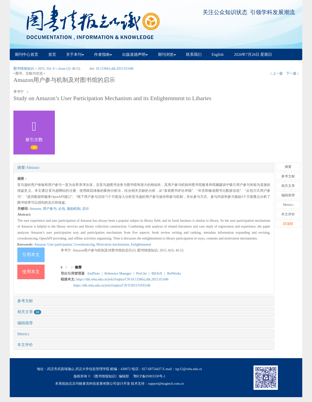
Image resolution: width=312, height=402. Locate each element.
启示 (85, 209)
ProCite (141, 273)
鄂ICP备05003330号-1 (149, 376)
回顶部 (288, 224)
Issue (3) (64, 68)
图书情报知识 (23, 68)
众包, (62, 209)
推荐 (78, 267)
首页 (52, 54)
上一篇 (277, 73)
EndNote (94, 273)
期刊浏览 (167, 54)
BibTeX (157, 273)
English (218, 54)
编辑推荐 (25, 323)
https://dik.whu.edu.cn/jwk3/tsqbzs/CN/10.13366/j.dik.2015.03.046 (122, 279)
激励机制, (74, 209)
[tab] (144, 167)
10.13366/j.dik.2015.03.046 (114, 68)
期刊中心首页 (26, 54)
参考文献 (25, 301)
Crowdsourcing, (85, 244)
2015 (41, 68)
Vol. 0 (50, 68)
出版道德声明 (135, 54)
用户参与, (50, 209)
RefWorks (174, 273)
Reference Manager (118, 273)
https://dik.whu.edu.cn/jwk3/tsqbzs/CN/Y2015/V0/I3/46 (112, 285)
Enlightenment (141, 244)
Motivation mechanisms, (113, 244)
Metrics (23, 334)
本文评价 (25, 345)
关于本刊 (75, 54)
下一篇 (292, 73)
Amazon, (36, 209)
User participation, (60, 244)
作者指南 (103, 54)
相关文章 (29, 312)
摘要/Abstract (28, 167)
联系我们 (194, 54)
